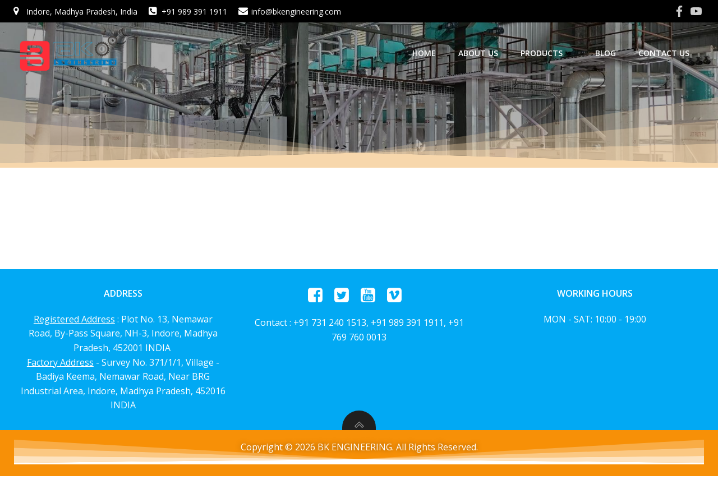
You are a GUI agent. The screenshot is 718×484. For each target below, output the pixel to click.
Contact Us (667, 53)
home (428, 53)
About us (482, 53)
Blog (609, 53)
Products (550, 53)
